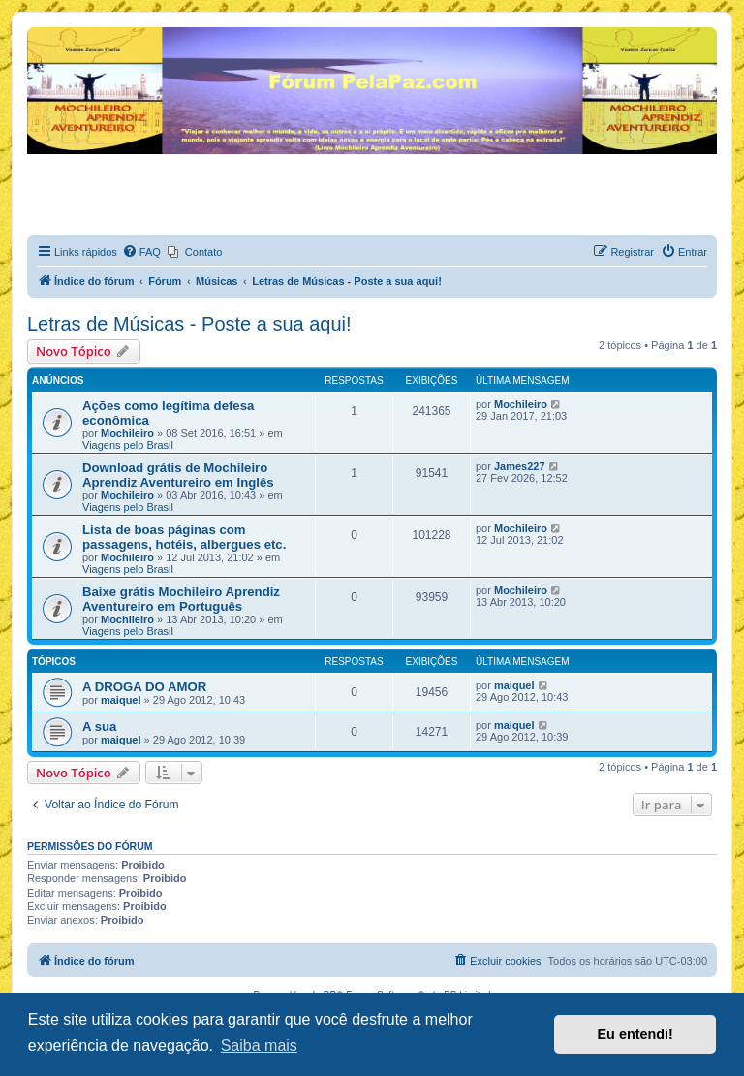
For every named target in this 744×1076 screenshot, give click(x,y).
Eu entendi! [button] (635, 1034)
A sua (99, 726)
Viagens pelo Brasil (127, 445)
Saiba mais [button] (259, 1045)
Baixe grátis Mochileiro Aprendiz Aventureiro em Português (181, 599)
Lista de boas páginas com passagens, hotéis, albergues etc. (184, 537)
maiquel (121, 700)
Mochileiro (127, 433)
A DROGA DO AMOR (144, 687)
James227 (519, 466)
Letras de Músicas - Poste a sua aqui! (189, 323)
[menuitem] (141, 252)
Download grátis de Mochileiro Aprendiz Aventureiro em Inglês (178, 475)
